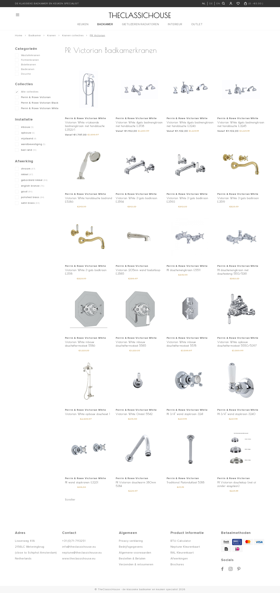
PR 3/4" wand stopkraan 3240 (236, 414)
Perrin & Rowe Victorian (36, 97)
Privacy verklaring (131, 541)
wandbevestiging (33, 144)
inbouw (27, 127)
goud (26, 191)
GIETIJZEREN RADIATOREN (140, 24)
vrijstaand (28, 138)
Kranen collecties (73, 35)
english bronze (32, 185)
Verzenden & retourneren (136, 564)
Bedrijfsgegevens (131, 547)
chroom (28, 168)
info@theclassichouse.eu (79, 547)
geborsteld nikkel (34, 180)
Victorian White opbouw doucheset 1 (87, 414)
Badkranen (27, 69)
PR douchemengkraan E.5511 (184, 270)
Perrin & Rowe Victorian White (40, 108)
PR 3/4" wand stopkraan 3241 (185, 414)
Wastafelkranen (30, 55)
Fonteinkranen (30, 59)
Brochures (177, 564)
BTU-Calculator (181, 541)
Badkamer (35, 35)
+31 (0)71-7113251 (74, 541)
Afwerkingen (179, 558)
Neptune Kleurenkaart (185, 547)
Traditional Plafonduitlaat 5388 (185, 482)
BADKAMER (105, 24)
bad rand (28, 149)
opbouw (28, 132)
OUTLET (197, 24)
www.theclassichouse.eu (79, 558)
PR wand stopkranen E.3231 (81, 482)
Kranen (51, 35)
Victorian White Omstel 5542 (134, 414)
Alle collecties (30, 91)
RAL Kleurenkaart (182, 552)
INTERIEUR (175, 24)
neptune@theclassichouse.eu (82, 552)
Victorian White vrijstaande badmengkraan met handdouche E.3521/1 (85, 126)
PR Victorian (97, 35)
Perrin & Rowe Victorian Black (39, 102)
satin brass (30, 202)
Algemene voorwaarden (135, 552)
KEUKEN (83, 24)
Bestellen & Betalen (132, 558)
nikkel (27, 174)
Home (18, 35)
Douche (26, 73)
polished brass (32, 197)
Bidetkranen (28, 64)
